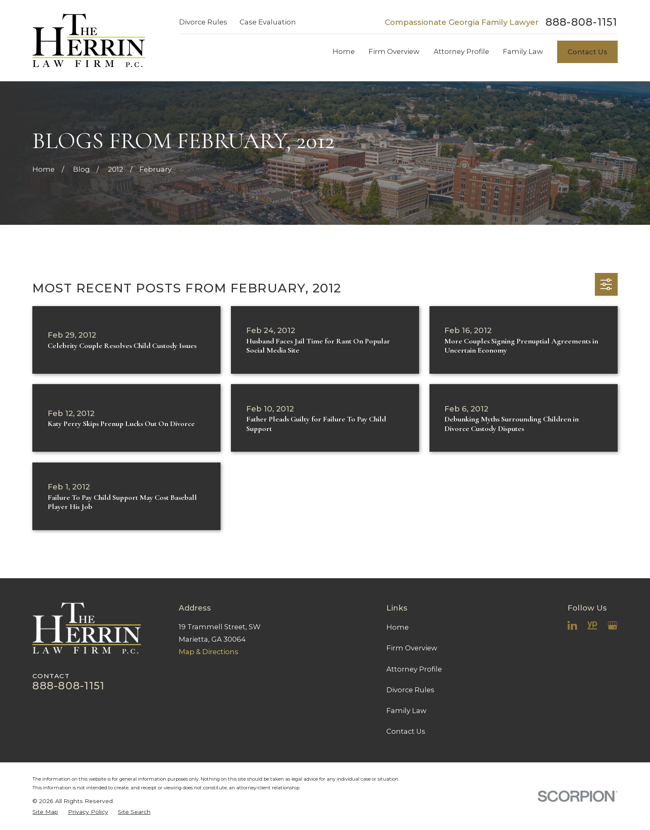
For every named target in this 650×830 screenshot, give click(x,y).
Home (397, 627)
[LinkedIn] (572, 625)
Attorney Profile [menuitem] (461, 51)
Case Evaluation (268, 22)
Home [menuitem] (343, 51)
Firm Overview (411, 648)
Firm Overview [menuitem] (394, 51)
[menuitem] (45, 812)
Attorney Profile (414, 669)
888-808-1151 (582, 22)
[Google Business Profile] (612, 625)
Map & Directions (208, 651)
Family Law (406, 710)
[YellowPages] (592, 625)
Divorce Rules (203, 22)
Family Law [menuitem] (523, 51)
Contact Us (587, 52)
